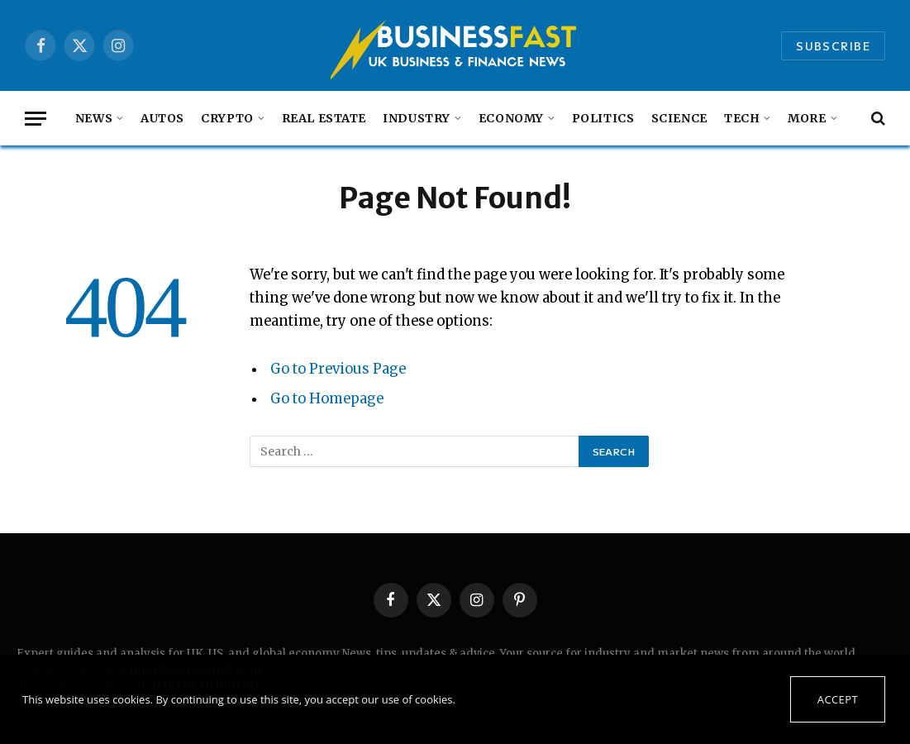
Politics (603, 118)
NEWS (93, 118)
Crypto (227, 118)
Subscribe (833, 46)
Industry (416, 118)
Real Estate (324, 118)
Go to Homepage (327, 399)
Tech (742, 118)
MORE (807, 118)
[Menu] (35, 118)
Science (679, 118)
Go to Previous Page (338, 369)
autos (162, 118)
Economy (511, 118)
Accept (837, 699)
